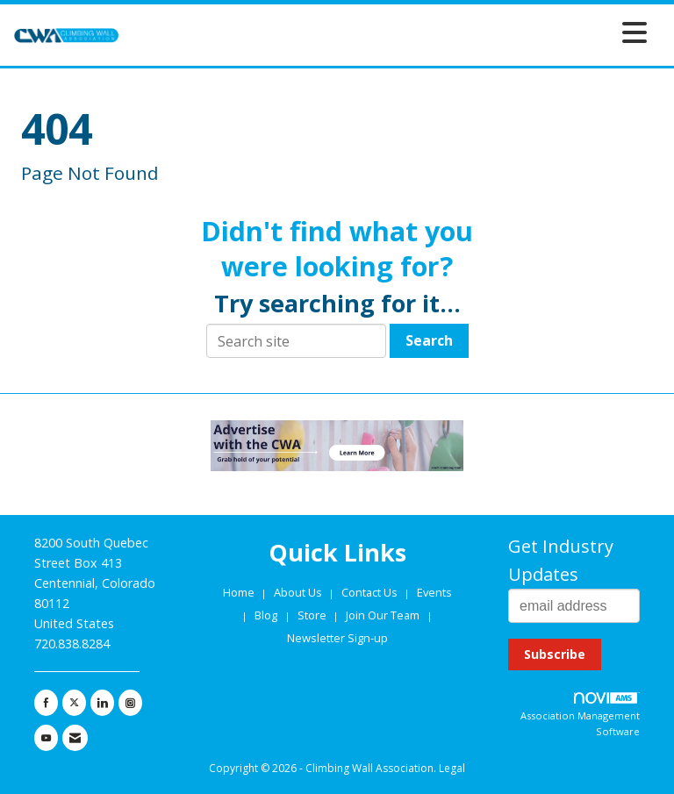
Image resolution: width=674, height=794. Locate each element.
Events (434, 592)
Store (313, 615)
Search (429, 340)
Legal (452, 768)
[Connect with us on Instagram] (130, 703)
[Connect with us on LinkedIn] (102, 703)
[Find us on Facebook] (46, 703)
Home (240, 592)
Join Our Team (382, 615)
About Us (299, 592)
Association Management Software (580, 715)
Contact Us (370, 592)
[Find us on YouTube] (46, 738)
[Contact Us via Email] (75, 738)
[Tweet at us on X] (74, 703)
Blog (266, 615)
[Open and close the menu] (388, 32)
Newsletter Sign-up (337, 638)
